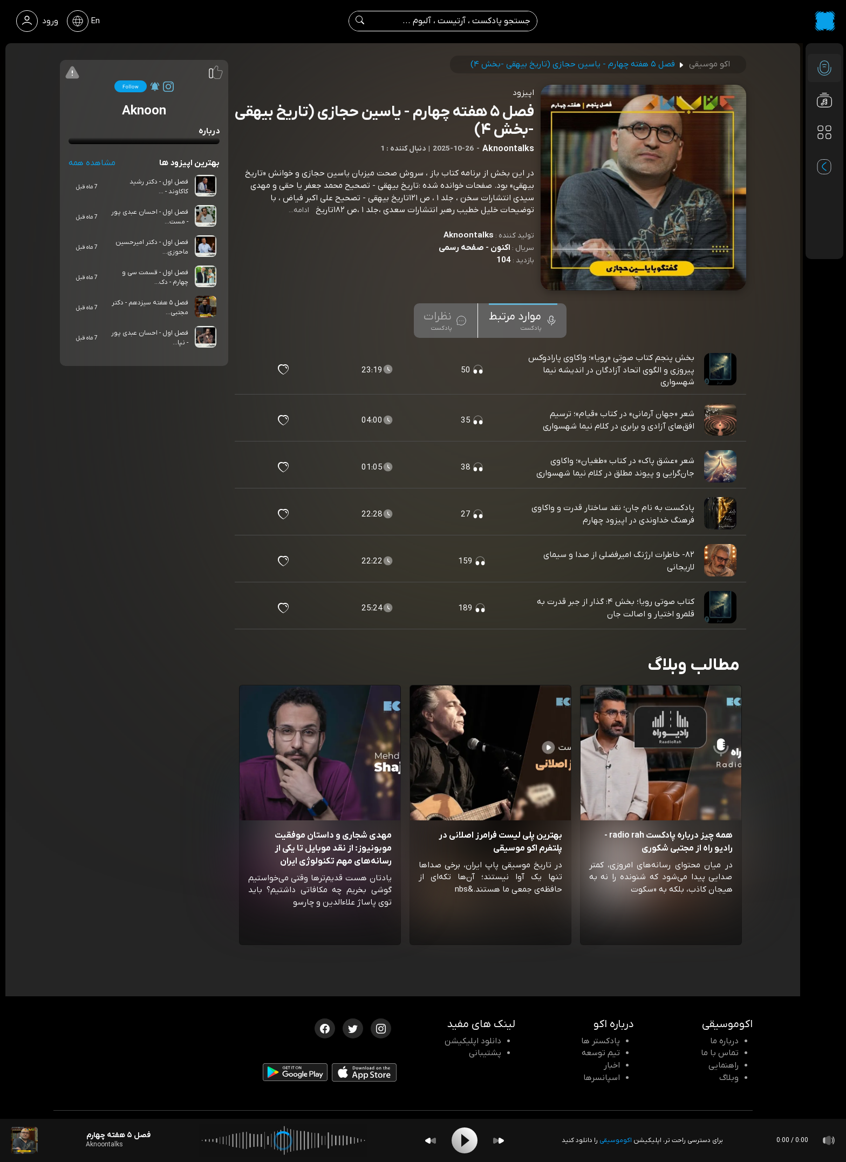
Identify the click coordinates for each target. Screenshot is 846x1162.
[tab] (523, 320)
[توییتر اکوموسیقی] (353, 1027)
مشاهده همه (92, 163)
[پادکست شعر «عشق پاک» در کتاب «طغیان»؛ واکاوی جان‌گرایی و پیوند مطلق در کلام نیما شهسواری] (721, 466)
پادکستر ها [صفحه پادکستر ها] (600, 1041)
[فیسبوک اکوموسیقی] (325, 1027)
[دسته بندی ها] (824, 133)
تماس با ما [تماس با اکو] (720, 1053)
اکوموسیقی (615, 1140)
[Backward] (430, 1141)
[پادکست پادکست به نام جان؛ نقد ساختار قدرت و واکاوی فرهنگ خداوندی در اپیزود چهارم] (721, 513)
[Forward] (498, 1141)
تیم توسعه (601, 1053)
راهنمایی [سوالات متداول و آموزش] (723, 1065)
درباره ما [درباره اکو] (724, 1041)
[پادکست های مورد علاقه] (824, 154)
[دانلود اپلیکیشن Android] (295, 1074)
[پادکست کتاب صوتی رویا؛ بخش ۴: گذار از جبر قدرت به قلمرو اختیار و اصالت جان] (721, 607)
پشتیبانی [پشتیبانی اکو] (485, 1053)
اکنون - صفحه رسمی (474, 247)
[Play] (464, 1140)
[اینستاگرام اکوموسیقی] (381, 1027)
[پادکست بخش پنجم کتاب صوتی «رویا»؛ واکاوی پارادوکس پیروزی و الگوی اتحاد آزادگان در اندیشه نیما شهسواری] (721, 369)
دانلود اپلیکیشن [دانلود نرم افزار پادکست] (473, 1041)
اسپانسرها (601, 1077)
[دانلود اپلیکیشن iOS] (364, 1074)
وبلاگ (729, 1077)
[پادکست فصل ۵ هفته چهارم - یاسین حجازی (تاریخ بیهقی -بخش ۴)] (24, 1140)
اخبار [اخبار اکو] (612, 1065)
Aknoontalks (469, 235)
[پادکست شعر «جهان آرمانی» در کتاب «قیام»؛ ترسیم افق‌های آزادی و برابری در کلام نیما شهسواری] (721, 419)
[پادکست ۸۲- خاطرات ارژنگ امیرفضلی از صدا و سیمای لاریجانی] (721, 560)
